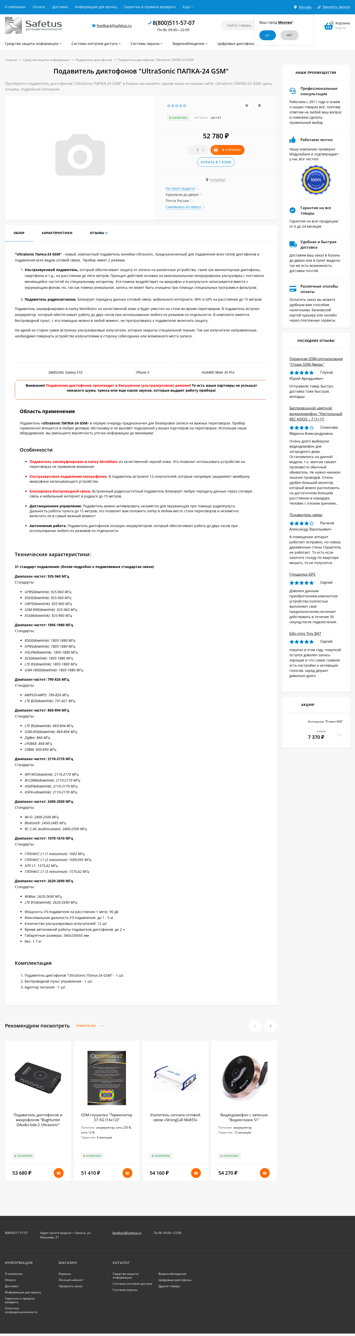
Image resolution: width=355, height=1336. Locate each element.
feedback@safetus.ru (114, 25)
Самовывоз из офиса (183, 206)
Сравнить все (90, 1026)
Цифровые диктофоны (175, 1280)
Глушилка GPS (302, 574)
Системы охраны (125, 1290)
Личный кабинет (71, 1280)
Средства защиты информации (46, 60)
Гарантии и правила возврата (150, 6)
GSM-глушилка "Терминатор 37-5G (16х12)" (106, 1117)
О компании (15, 6)
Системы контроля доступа (132, 1283)
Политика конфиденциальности (21, 1310)
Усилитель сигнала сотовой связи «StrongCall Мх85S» (175, 1117)
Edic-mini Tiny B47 (305, 633)
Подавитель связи (305, 514)
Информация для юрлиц (96, 6)
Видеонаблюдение (172, 1274)
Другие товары (169, 1286)
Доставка (60, 6)
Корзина (65, 1274)
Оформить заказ (71, 1286)
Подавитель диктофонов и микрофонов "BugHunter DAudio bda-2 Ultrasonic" (38, 1119)
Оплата (39, 6)
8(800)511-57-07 (174, 23)
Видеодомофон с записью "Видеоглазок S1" (243, 1117)
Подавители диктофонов (93, 60)
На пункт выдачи (180, 188)
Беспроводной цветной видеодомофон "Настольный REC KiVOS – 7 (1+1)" (315, 413)
